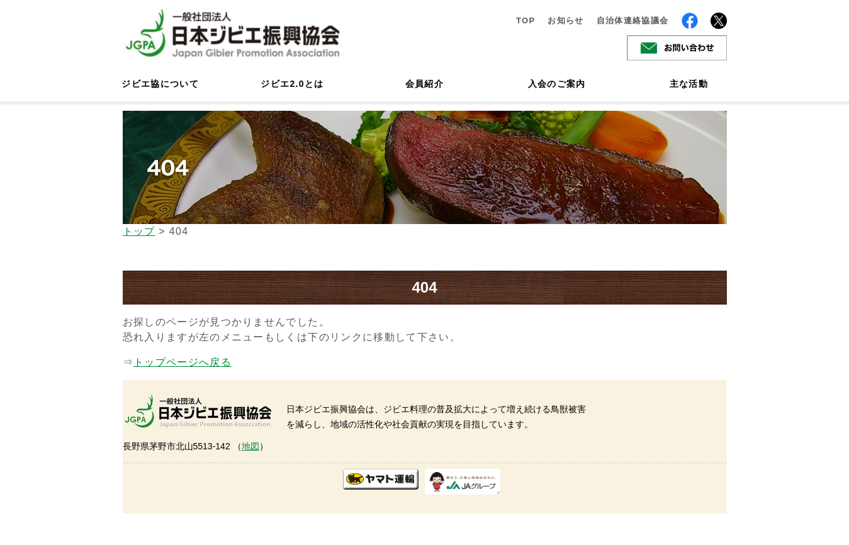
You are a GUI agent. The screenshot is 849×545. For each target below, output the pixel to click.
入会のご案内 (557, 84)
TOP (526, 20)
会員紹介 (424, 84)
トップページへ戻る (182, 362)
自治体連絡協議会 (633, 20)
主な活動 (689, 84)
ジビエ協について (160, 84)
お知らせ (565, 20)
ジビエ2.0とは (292, 84)
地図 (250, 446)
